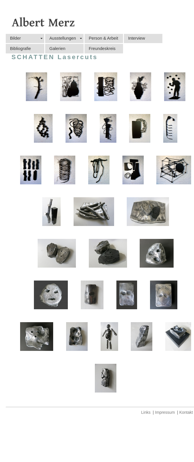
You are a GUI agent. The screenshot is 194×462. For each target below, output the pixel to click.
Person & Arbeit (103, 38)
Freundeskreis (102, 48)
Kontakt (186, 412)
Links (146, 412)
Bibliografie (20, 48)
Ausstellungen (62, 38)
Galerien (57, 48)
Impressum (165, 412)
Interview (136, 38)
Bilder (15, 38)
